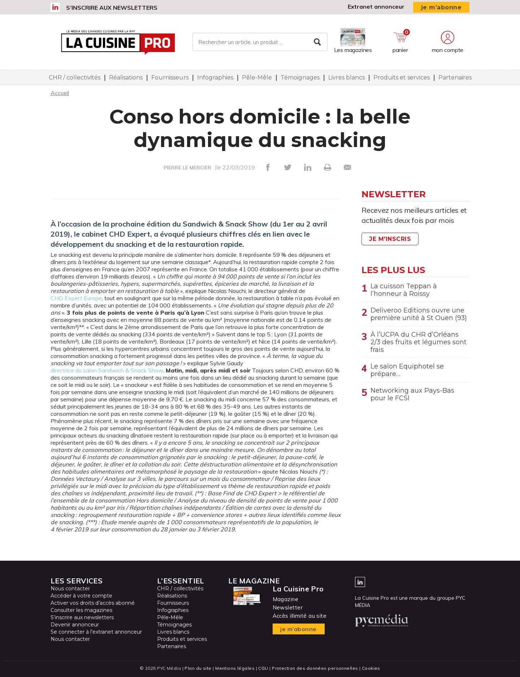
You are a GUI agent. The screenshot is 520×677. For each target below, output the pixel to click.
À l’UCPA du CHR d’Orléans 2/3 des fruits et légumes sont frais (418, 344)
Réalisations (126, 77)
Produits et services (401, 77)
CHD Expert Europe (76, 298)
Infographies (215, 77)
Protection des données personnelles (315, 668)
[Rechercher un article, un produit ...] (259, 42)
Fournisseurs (169, 77)
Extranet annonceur (376, 6)
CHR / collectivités (74, 77)
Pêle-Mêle (257, 77)
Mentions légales (235, 668)
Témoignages (300, 77)
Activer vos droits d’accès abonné (93, 603)
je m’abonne (441, 7)
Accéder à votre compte (81, 595)
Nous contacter (70, 588)
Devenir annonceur (75, 624)
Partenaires (455, 77)
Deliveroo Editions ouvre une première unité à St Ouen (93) (418, 315)
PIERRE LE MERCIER (187, 168)
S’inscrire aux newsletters (111, 7)
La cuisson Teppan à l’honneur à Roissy (403, 290)
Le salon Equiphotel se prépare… (407, 373)
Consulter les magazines (81, 610)
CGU (263, 668)
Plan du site (198, 668)
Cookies (371, 668)
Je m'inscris (390, 239)
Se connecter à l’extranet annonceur (96, 632)
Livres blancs (346, 77)
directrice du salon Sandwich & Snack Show (107, 370)
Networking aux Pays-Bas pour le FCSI (412, 398)
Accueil (60, 92)
